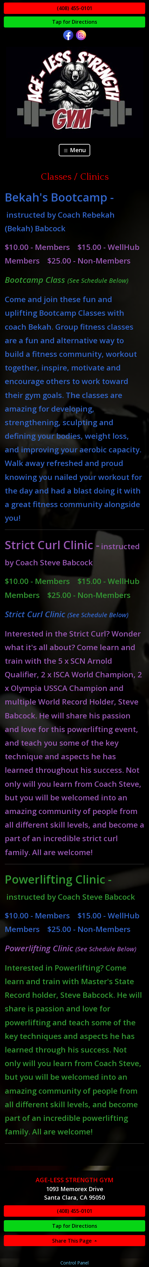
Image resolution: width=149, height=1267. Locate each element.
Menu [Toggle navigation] (74, 150)
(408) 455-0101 (74, 8)
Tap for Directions (74, 21)
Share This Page (72, 1240)
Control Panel (74, 1263)
